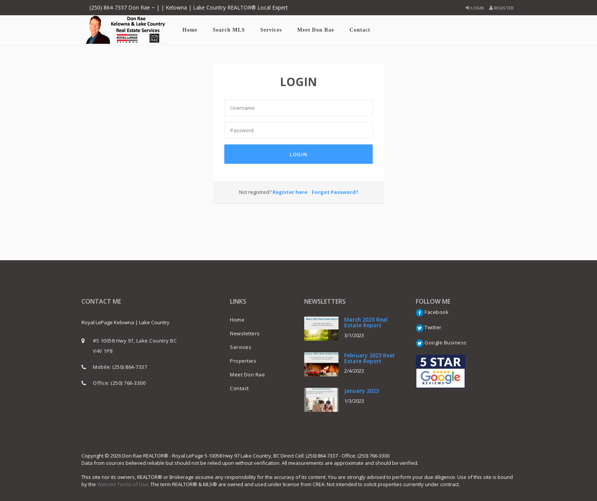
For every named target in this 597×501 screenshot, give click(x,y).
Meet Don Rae (316, 30)
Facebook (432, 312)
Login (475, 8)
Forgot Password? (335, 192)
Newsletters (245, 333)
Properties (243, 360)
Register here (290, 192)
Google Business (441, 342)
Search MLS (229, 30)
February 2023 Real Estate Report (369, 358)
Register (501, 8)
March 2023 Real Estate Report (366, 322)
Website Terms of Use (122, 484)
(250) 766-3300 (128, 382)
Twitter (429, 327)
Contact (360, 30)
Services (271, 30)
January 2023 (361, 390)
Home (190, 30)
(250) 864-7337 (129, 366)
